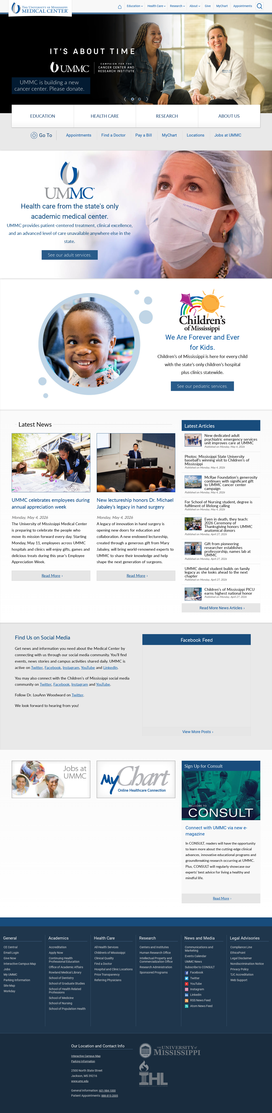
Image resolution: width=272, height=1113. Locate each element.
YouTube (88, 667)
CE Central (10, 947)
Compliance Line (241, 947)
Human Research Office (155, 953)
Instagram (71, 667)
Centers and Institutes (154, 947)
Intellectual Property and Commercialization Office (156, 960)
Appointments (242, 6)
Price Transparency (107, 974)
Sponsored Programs (154, 972)
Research (176, 6)
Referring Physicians (107, 980)
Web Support (238, 980)
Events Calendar (195, 956)
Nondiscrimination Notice (247, 964)
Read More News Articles (221, 608)
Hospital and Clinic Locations (113, 969)
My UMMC (10, 974)
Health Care (155, 6)
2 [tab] (140, 99)
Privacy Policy (239, 969)
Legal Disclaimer (241, 958)
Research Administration (156, 967)
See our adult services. (70, 255)
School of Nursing (60, 1003)
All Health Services (106, 947)
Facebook (53, 667)
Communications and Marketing (199, 949)
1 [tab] (133, 99)
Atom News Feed (198, 1006)
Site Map (9, 985)
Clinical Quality (104, 958)
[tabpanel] (136, 63)
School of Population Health (67, 1009)
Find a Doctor (113, 135)
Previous (125, 99)
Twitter (37, 667)
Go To (45, 135)
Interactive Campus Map (20, 964)
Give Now (10, 958)
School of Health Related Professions (65, 990)
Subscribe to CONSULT (200, 967)
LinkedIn (110, 667)
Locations (195, 135)
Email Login (11, 953)
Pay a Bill (143, 135)
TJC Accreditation (242, 974)
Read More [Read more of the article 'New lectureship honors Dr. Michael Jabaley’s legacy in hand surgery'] (136, 575)
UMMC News (193, 961)
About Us (229, 116)
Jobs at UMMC (227, 135)
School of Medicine (61, 998)
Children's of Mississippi (109, 953)
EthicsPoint (237, 953)
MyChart (222, 6)
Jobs (7, 969)
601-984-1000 (107, 1090)
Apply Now (56, 953)
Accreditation (58, 947)
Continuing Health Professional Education (64, 960)
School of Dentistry (61, 978)
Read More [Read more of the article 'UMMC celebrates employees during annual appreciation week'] (51, 575)
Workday (9, 991)
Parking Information (17, 980)
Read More (221, 898)
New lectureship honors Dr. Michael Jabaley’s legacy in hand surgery (135, 503)
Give (208, 6)
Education (133, 6)
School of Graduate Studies (67, 983)
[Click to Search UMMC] (260, 6)
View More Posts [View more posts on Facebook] (196, 732)
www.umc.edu (79, 1081)
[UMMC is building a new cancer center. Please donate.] (136, 63)
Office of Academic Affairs (66, 967)
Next (147, 99)
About (194, 6)
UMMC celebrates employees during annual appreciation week (51, 503)
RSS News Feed (198, 1000)
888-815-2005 (109, 1095)
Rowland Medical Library (65, 972)
